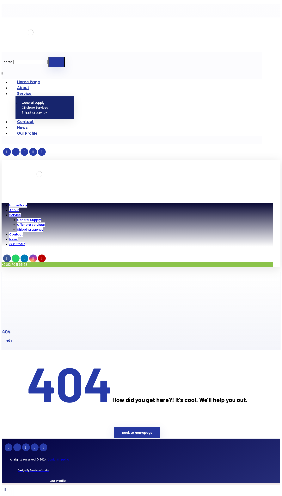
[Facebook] (5, 152)
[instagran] (31, 152)
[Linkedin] (23, 152)
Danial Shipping (58, 459)
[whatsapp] (14, 152)
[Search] (56, 62)
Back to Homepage (137, 432)
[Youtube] (40, 152)
